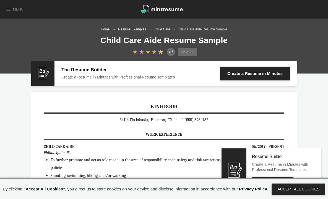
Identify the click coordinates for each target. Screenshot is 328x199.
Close (303, 162)
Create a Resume (255, 73)
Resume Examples (132, 29)
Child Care (162, 29)
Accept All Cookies (298, 189)
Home (105, 29)
